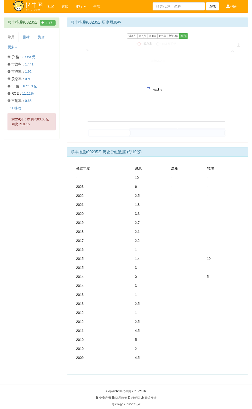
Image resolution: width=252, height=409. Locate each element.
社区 (51, 6)
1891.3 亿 (30, 86)
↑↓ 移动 (15, 108)
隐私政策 (119, 398)
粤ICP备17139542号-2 (126, 404)
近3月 (132, 36)
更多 (12, 47)
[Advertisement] (31, 217)
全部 (184, 36)
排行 (81, 6)
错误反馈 (148, 398)
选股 (65, 6)
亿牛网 (126, 391)
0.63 (28, 101)
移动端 (134, 398)
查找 (212, 6)
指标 (26, 37)
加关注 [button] (47, 23)
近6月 (142, 36)
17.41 (29, 64)
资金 (41, 37)
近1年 (152, 36)
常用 (11, 37)
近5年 (162, 36)
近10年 (173, 36)
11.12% (27, 93)
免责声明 (103, 398)
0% (27, 79)
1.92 (28, 71)
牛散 (96, 6)
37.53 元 (29, 57)
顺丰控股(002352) (23, 22)
